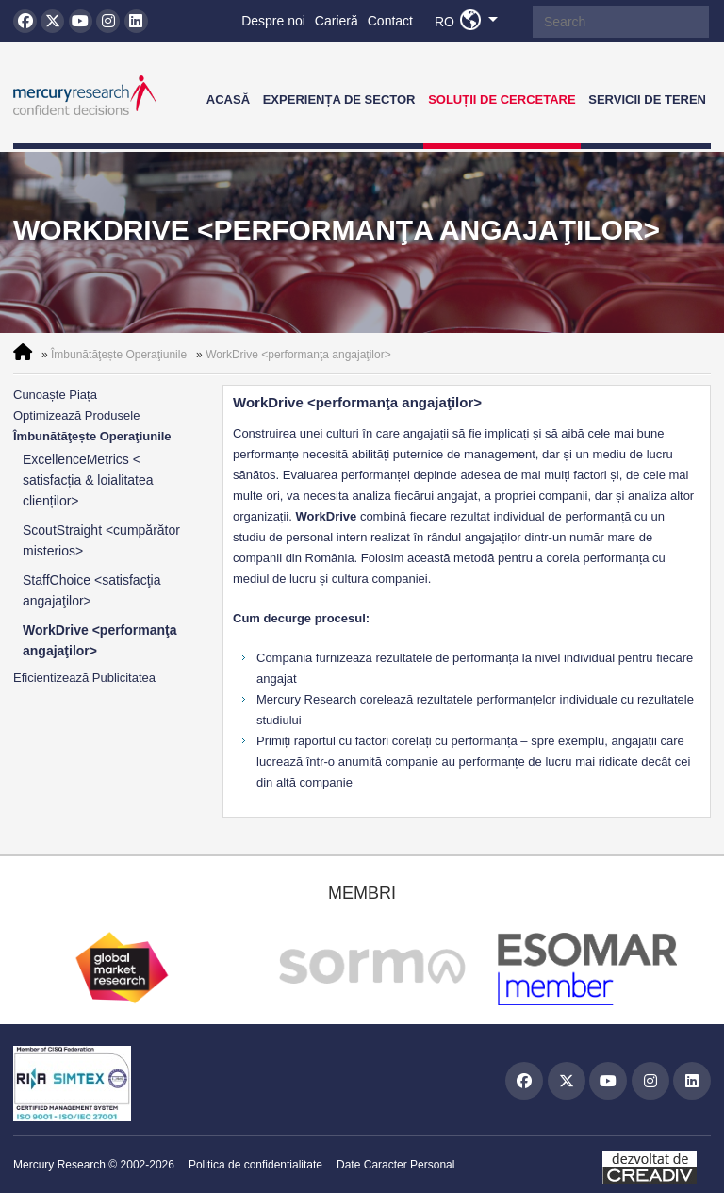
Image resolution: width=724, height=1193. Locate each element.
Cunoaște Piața (55, 395)
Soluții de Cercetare (502, 99)
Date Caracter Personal (395, 1164)
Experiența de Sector (339, 99)
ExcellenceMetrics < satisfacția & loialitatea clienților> (88, 480)
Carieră (336, 20)
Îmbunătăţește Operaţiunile (119, 354)
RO (471, 20)
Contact (390, 20)
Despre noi (273, 20)
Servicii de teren (647, 99)
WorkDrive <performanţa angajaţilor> (298, 354)
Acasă (228, 99)
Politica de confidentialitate (255, 1164)
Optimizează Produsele (76, 415)
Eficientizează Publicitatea (84, 678)
